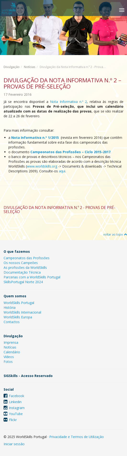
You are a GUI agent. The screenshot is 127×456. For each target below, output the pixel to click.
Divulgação (12, 67)
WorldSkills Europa (18, 317)
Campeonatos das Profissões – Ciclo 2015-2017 (70, 152)
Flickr (13, 419)
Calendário (12, 352)
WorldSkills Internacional (22, 312)
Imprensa (11, 342)
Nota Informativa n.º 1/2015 (35, 137)
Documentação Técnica (22, 272)
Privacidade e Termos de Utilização (76, 436)
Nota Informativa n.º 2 (68, 101)
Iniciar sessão (14, 444)
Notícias (29, 67)
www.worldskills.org (42, 166)
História (10, 307)
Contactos (12, 322)
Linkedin (15, 402)
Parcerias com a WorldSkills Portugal (32, 277)
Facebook (16, 396)
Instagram (17, 407)
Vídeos (9, 357)
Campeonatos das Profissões (27, 258)
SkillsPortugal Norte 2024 (23, 282)
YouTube (16, 413)
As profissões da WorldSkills (25, 267)
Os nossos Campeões (21, 262)
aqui (62, 171)
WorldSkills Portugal (19, 302)
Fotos (8, 361)
